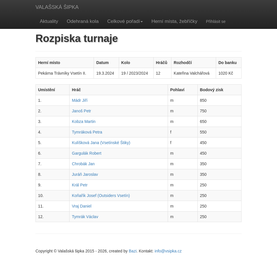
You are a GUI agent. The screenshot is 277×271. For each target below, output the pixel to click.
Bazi (132, 251)
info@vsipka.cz (168, 251)
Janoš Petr (81, 111)
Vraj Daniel (81, 206)
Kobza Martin (83, 121)
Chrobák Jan (83, 164)
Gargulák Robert (86, 153)
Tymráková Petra (87, 132)
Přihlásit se (215, 21)
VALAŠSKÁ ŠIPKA (57, 7)
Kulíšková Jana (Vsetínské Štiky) (101, 142)
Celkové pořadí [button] (125, 21)
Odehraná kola (83, 21)
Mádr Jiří (79, 100)
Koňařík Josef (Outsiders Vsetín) (101, 195)
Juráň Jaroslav (85, 174)
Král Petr (79, 185)
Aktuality (49, 21)
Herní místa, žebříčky (174, 21)
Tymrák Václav (85, 216)
